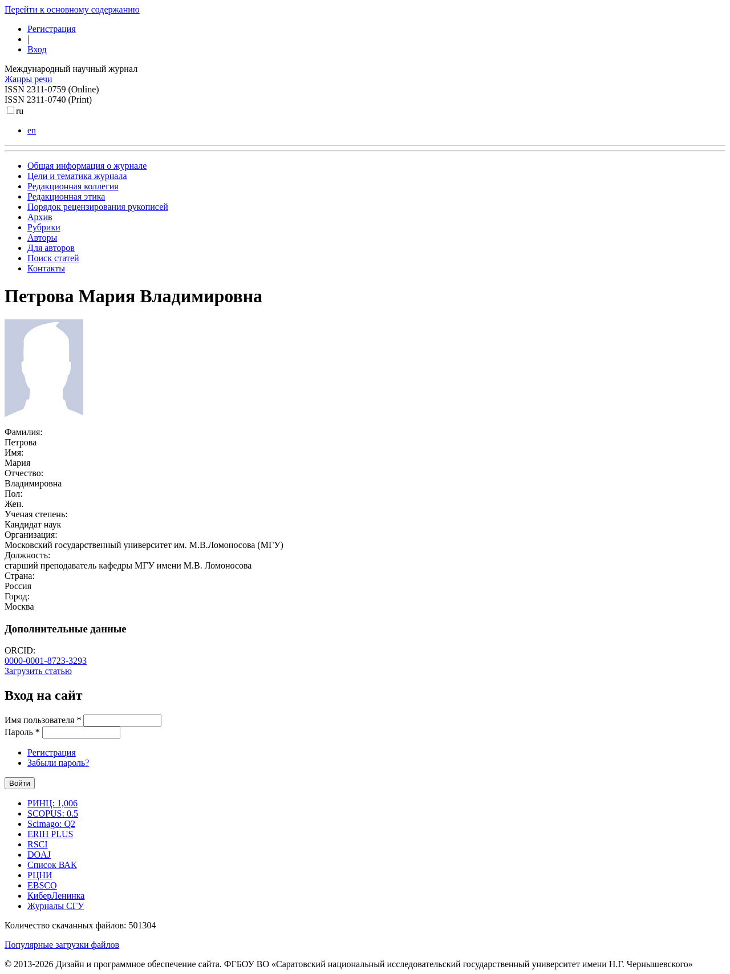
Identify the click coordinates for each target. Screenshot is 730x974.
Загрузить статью (38, 671)
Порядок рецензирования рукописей (97, 207)
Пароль (22, 732)
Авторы (42, 237)
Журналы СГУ (55, 906)
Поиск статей (53, 258)
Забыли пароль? (58, 763)
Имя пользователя (43, 720)
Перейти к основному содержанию (72, 9)
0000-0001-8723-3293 (46, 660)
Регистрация (51, 29)
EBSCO (42, 885)
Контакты (46, 268)
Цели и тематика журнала (77, 176)
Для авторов (51, 248)
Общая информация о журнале (87, 166)
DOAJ (39, 854)
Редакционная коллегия (73, 186)
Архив (39, 217)
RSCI (37, 844)
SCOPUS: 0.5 (52, 813)
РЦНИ (39, 875)
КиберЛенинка (55, 895)
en (31, 130)
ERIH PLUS (50, 834)
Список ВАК (52, 865)
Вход (37, 49)
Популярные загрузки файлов (62, 944)
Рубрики (43, 227)
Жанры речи (28, 79)
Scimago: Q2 (51, 824)
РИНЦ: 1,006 (52, 803)
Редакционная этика (66, 196)
